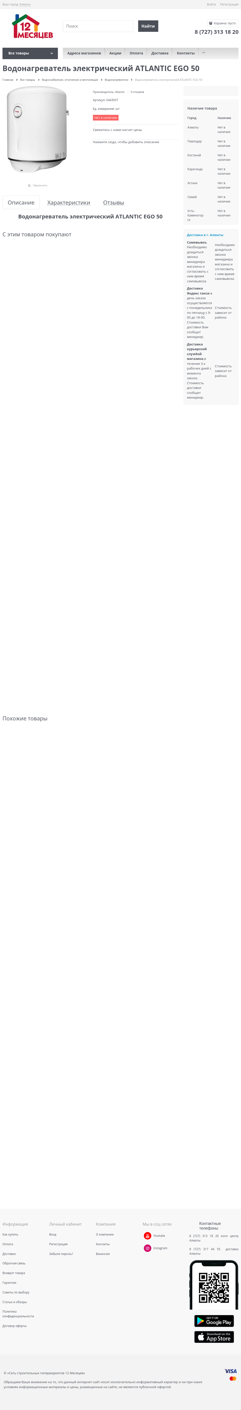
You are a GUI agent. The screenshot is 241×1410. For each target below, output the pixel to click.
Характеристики (68, 202)
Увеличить (40, 185)
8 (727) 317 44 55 (206, 1249)
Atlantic (120, 92)
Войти (211, 4)
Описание (21, 202)
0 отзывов (137, 92)
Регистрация (229, 4)
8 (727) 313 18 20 (204, 1236)
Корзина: (224, 23)
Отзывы (113, 202)
